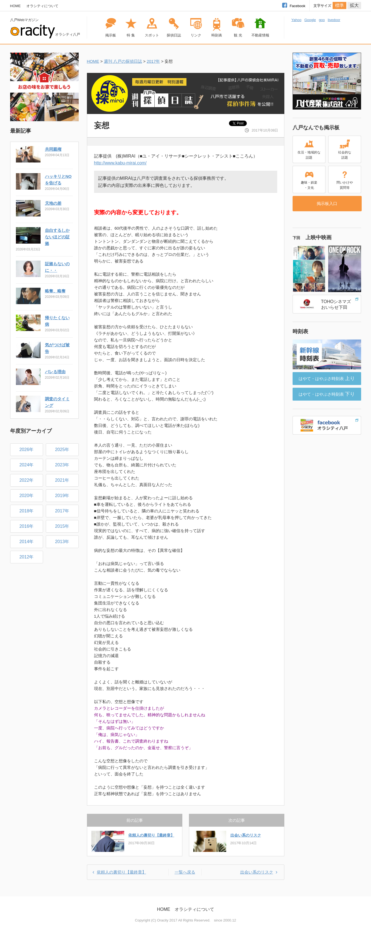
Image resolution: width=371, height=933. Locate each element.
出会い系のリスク (245, 835)
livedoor (334, 20)
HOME (15, 6)
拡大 (354, 5)
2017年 (153, 61)
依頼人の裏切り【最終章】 (151, 835)
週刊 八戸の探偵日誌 (123, 61)
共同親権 (53, 149)
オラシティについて (42, 6)
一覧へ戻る (185, 872)
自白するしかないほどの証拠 (57, 237)
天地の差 (53, 203)
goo (322, 20)
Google (310, 20)
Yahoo (296, 20)
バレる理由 (55, 371)
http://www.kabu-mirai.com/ (120, 163)
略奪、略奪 (55, 291)
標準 (339, 5)
